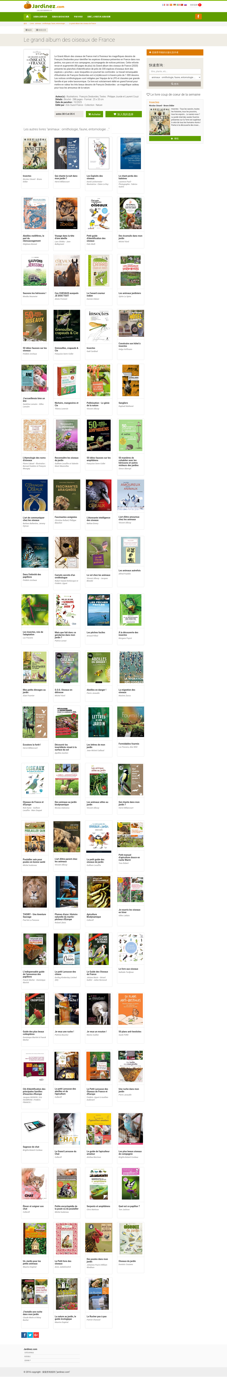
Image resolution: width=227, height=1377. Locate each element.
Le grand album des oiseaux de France (82, 23)
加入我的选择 (123, 114)
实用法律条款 (29, 1353)
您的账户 (27, 1361)
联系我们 (27, 1357)
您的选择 (195, 4)
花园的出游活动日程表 (60, 17)
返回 (29, 30)
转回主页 (41, 30)
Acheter (94, 114)
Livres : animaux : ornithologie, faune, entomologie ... (48, 23)
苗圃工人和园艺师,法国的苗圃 (98, 17)
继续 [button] (174, 138)
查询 (174, 84)
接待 (25, 23)
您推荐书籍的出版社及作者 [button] (164, 52)
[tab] (66, 129)
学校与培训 (78, 17)
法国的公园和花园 (40, 17)
